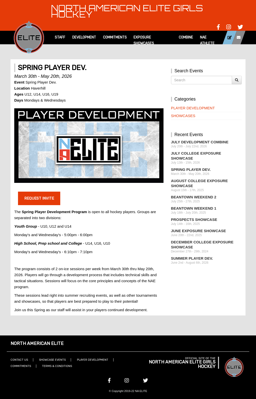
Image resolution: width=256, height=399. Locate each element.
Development (84, 37)
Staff (60, 37)
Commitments (115, 37)
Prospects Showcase (194, 219)
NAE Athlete (207, 40)
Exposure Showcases (144, 40)
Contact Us (19, 359)
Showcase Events (52, 359)
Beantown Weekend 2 (193, 197)
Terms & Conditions (57, 366)
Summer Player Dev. (192, 258)
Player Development (193, 108)
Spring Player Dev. (191, 169)
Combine (186, 37)
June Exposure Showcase (198, 231)
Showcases (183, 116)
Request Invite (39, 198)
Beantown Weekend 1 (193, 208)
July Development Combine (199, 142)
